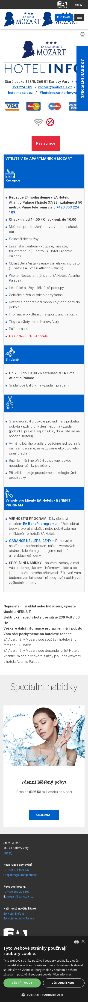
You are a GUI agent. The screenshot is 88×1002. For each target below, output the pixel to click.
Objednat (44, 815)
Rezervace (64, 17)
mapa (8, 853)
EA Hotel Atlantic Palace (18, 918)
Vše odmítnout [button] (64, 983)
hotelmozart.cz (20, 93)
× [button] (83, 941)
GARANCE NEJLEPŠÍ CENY (30, 541)
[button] (44, 994)
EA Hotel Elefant (13, 913)
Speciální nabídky (82, 78)
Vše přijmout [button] (22, 983)
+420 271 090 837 (17, 869)
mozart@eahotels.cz (55, 87)
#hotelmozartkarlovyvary (60, 93)
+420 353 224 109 (17, 891)
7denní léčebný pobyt (44, 782)
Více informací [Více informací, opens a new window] (62, 974)
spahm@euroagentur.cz (21, 875)
